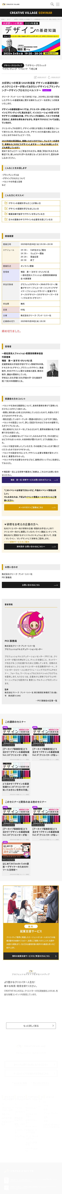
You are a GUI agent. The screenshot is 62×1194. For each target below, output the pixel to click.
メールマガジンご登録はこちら (31, 507)
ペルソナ (23, 69)
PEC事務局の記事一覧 (46, 700)
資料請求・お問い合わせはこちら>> (31, 546)
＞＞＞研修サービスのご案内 (16, 541)
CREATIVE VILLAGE (31, 13)
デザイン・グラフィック (36, 65)
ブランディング (10, 69)
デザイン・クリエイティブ (13, 65)
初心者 (33, 69)
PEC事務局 (11, 641)
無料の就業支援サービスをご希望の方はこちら (31, 956)
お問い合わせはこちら (31, 585)
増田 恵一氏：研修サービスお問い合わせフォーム (31, 480)
